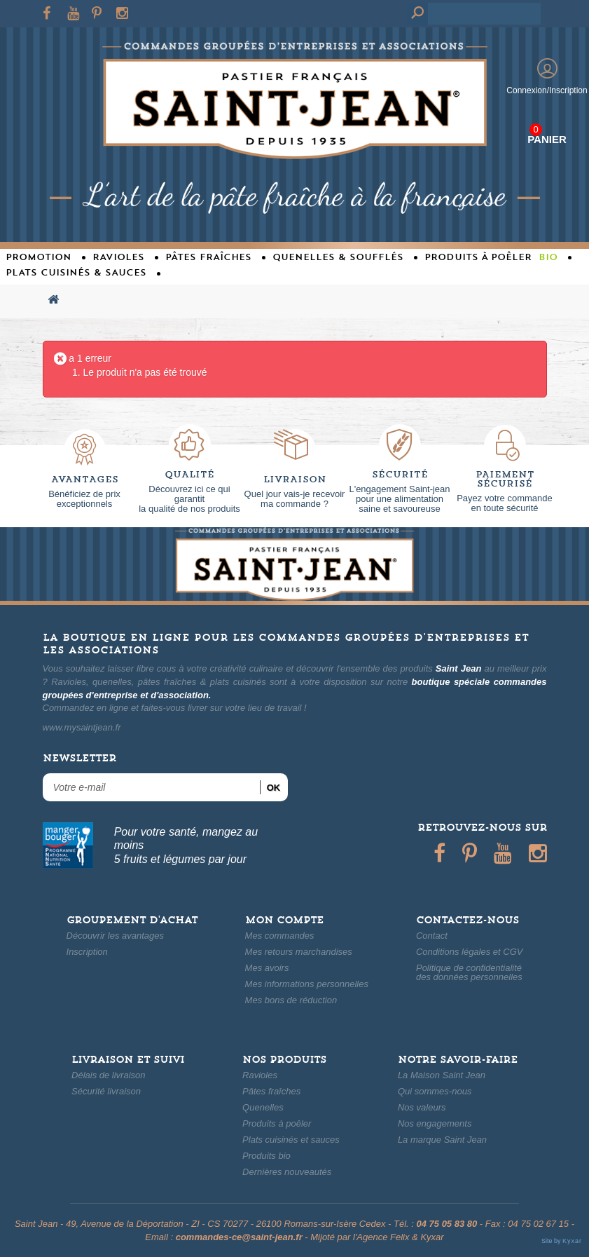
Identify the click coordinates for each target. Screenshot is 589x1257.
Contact (432, 935)
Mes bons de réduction (291, 1000)
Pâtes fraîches (271, 1091)
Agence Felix (382, 1237)
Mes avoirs (267, 968)
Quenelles (263, 1107)
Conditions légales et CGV (469, 951)
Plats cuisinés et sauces (291, 1139)
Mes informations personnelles (306, 984)
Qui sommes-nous (434, 1091)
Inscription (87, 951)
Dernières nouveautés (286, 1172)
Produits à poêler (276, 1123)
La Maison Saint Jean (441, 1075)
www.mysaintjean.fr (82, 727)
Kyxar (431, 1237)
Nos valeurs (422, 1107)
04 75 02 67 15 (538, 1223)
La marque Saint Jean (442, 1139)
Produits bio (266, 1155)
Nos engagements (435, 1123)
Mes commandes (279, 935)
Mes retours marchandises (298, 951)
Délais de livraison (108, 1075)
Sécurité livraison (106, 1091)
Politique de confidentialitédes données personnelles (469, 972)
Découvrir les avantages (115, 935)
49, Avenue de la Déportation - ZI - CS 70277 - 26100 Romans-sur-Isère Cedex (225, 1223)
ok (274, 787)
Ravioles (259, 1075)
